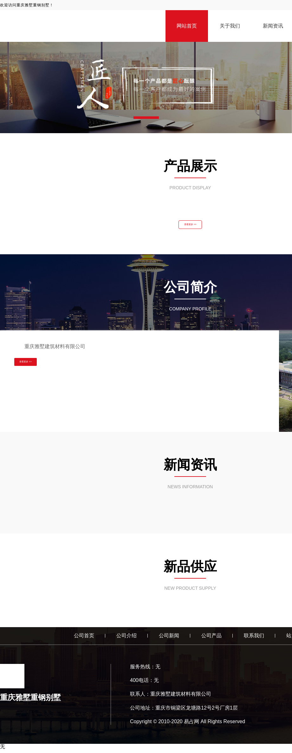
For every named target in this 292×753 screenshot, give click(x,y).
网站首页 (187, 26)
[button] (146, 117)
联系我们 (254, 639)
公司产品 (211, 639)
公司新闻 (169, 639)
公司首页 (84, 639)
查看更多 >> (190, 226)
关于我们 (230, 26)
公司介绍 (126, 639)
